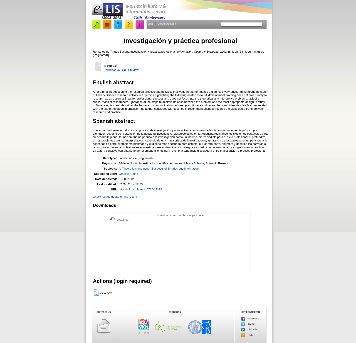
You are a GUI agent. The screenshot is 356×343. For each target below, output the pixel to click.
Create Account (166, 23)
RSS (247, 335)
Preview (133, 70)
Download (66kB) (115, 70)
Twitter (248, 324)
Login (151, 23)
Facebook (250, 319)
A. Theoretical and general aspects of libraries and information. (159, 168)
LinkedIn (249, 329)
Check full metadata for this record (115, 196)
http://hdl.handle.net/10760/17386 (140, 189)
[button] (96, 292)
